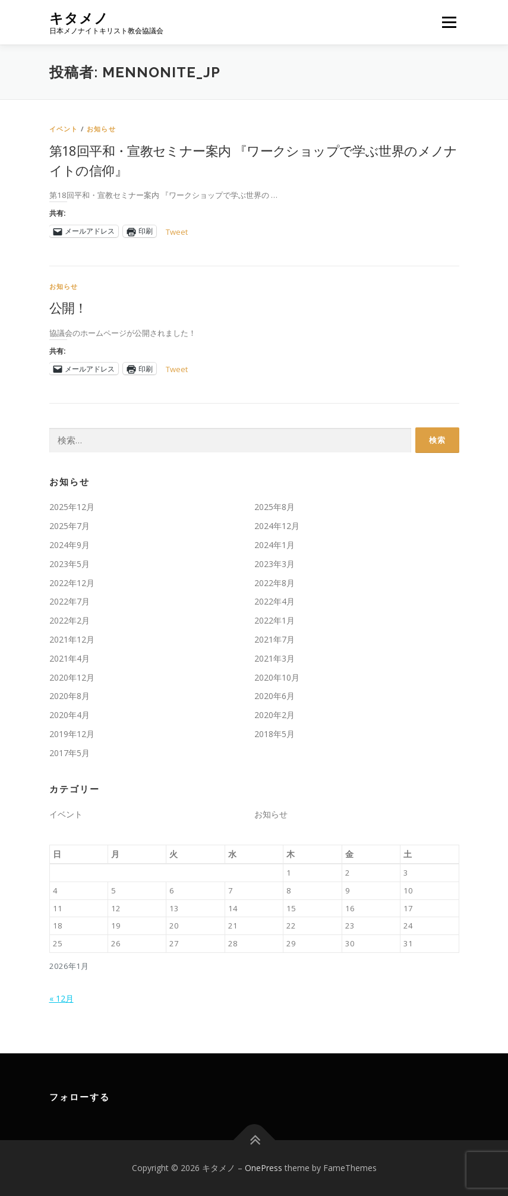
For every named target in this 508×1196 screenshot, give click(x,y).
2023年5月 (69, 563)
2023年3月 (274, 563)
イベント (63, 128)
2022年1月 (274, 620)
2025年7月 (69, 525)
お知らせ (101, 128)
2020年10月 (276, 677)
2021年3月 (274, 658)
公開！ (68, 307)
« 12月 (61, 998)
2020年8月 (69, 695)
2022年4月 (274, 601)
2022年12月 (71, 582)
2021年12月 (71, 639)
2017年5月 (69, 752)
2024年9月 (69, 544)
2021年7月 (274, 639)
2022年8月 (274, 582)
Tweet (177, 231)
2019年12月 (71, 733)
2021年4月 (69, 658)
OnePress (263, 1167)
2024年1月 (274, 544)
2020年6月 (274, 695)
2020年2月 (274, 714)
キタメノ (79, 18)
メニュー (448, 22)
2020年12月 (71, 677)
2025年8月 (274, 506)
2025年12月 (71, 506)
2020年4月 (69, 714)
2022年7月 (69, 601)
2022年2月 (69, 620)
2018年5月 (274, 733)
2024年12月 (276, 525)
